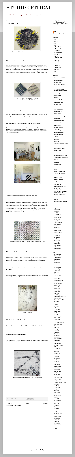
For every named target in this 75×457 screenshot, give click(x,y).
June (56, 60)
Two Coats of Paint (58, 109)
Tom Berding (57, 269)
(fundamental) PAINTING (60, 186)
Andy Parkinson (57, 245)
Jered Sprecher (57, 285)
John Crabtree (57, 327)
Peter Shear (56, 359)
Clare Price (56, 351)
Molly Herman (57, 346)
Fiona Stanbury (57, 316)
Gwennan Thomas (58, 273)
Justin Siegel (56, 403)
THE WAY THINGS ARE (59, 197)
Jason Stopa (56, 272)
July (56, 56)
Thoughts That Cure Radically (61, 157)
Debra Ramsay (57, 217)
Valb (55, 31)
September (57, 52)
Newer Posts (9, 403)
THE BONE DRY (58, 184)
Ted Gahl (56, 314)
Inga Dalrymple (57, 395)
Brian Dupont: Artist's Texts (60, 155)
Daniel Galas (57, 335)
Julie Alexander (57, 353)
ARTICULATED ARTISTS (59, 171)
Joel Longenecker (58, 283)
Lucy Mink (56, 408)
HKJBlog (56, 146)
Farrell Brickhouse (58, 413)
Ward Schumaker (58, 324)
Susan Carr (56, 390)
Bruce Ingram (57, 309)
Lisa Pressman (57, 291)
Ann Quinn (56, 212)
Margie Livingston (58, 232)
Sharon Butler (57, 410)
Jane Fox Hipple (57, 402)
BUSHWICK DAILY (58, 87)
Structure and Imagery (59, 116)
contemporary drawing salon (61, 143)
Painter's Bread (57, 82)
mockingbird (57, 118)
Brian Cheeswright (58, 377)
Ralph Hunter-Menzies (59, 322)
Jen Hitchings (57, 295)
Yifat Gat (56, 407)
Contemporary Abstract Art (60, 201)
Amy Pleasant (57, 235)
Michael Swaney (57, 230)
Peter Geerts (56, 320)
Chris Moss (56, 301)
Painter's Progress (58, 127)
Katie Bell (56, 368)
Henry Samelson (57, 333)
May (56, 62)
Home (27, 403)
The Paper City (57, 188)
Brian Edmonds (57, 282)
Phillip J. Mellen (57, 256)
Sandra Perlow (57, 416)
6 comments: (21, 398)
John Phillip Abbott (58, 338)
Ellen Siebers (57, 219)
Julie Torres (56, 372)
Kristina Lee (56, 304)
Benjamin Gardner (58, 221)
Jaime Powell (57, 209)
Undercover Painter (58, 102)
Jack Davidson (57, 369)
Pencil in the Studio (58, 134)
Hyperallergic (57, 93)
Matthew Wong (57, 248)
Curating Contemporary (59, 194)
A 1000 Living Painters (59, 130)
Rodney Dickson (57, 311)
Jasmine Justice (57, 400)
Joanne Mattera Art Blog (59, 148)
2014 (55, 41)
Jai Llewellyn (57, 243)
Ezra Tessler (56, 306)
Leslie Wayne (57, 290)
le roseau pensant (58, 177)
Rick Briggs (56, 211)
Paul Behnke (56, 419)
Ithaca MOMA (57, 125)
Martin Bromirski (58, 342)
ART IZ (56, 136)
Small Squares (57, 164)
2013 (55, 43)
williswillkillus (57, 95)
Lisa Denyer (56, 238)
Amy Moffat (56, 385)
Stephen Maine (57, 234)
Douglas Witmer (57, 286)
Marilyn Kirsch (57, 389)
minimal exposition (58, 179)
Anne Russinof (57, 265)
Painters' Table (57, 104)
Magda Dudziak (57, 208)
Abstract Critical (58, 100)
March (57, 65)
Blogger (43, 449)
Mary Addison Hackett (59, 299)
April (56, 63)
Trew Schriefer (57, 275)
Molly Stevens (57, 308)
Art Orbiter (56, 141)
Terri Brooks (57, 325)
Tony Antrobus (57, 379)
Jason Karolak (57, 392)
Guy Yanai (56, 384)
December (57, 46)
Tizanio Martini (57, 355)
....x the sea (56, 182)
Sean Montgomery (58, 380)
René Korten (57, 332)
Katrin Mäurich (57, 214)
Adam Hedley (57, 398)
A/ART (55, 169)
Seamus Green (57, 374)
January (57, 69)
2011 (55, 71)
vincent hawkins (58, 111)
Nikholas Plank (57, 298)
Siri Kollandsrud (57, 260)
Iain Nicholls (57, 358)
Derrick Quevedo (58, 303)
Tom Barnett (57, 319)
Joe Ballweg (56, 242)
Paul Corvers (57, 411)
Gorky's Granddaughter (59, 84)
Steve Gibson (57, 240)
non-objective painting (59, 166)
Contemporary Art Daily (59, 77)
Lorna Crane (57, 270)
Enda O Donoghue (58, 222)
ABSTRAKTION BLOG (59, 153)
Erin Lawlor (56, 293)
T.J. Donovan (57, 348)
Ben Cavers (56, 393)
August (57, 54)
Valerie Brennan (57, 424)
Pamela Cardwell (57, 366)
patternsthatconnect (58, 132)
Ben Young (56, 421)
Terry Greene (57, 330)
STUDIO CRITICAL (28, 7)
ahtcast (56, 97)
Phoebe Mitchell (57, 254)
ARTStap (56, 199)
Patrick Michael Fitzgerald (60, 296)
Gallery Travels (57, 123)
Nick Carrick (57, 259)
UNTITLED (56, 162)
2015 (55, 39)
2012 (55, 45)
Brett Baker (56, 405)
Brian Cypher (57, 329)
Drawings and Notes (59, 120)
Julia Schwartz (57, 397)
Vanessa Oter (57, 278)
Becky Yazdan (57, 356)
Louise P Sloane (57, 257)
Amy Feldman (57, 387)
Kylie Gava (56, 264)
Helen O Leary (57, 317)
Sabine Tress (57, 423)
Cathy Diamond (57, 224)
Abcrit (55, 106)
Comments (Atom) (16, 405)
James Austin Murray (59, 280)
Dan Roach (56, 312)
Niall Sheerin (57, 262)
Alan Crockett (57, 364)
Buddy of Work (57, 150)
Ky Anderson (57, 415)
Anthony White (57, 371)
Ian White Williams (58, 345)
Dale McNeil (56, 225)
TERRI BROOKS (13, 24)
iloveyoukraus (57, 113)
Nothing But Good (58, 80)
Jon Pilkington (57, 237)
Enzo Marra (57, 229)
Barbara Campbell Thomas (60, 382)
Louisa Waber (57, 340)
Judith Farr (56, 246)
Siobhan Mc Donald (58, 277)
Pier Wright (56, 361)
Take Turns (57, 160)
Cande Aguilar (57, 216)
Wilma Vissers (57, 337)
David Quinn (57, 288)
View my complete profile (58, 34)
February (57, 67)
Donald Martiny (57, 267)
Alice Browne (57, 363)
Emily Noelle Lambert (59, 350)
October (57, 50)
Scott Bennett (57, 227)
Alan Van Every (57, 343)
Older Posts (45, 403)
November (57, 48)
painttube (56, 139)
